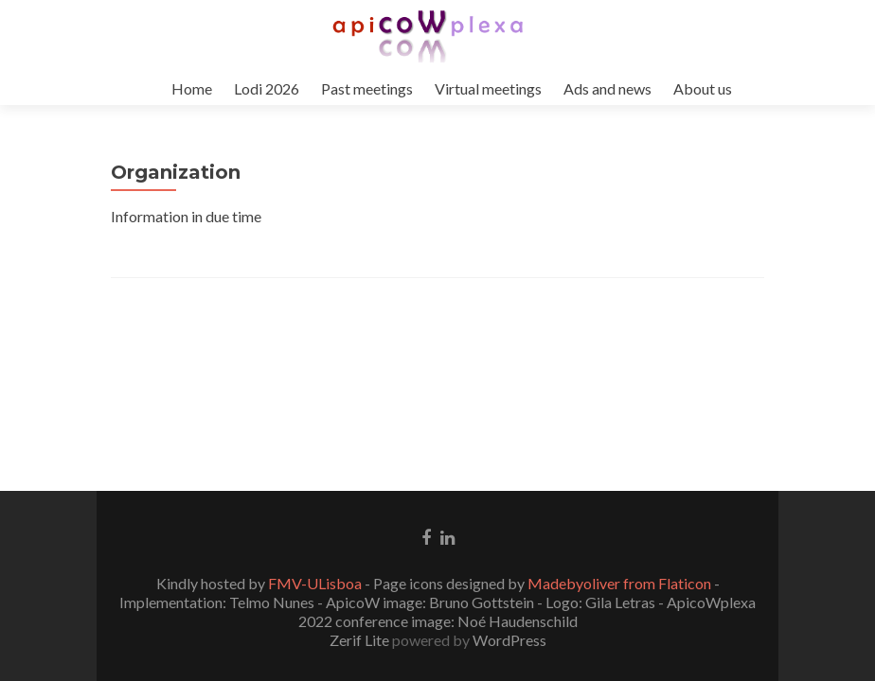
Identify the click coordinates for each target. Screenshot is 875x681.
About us (702, 88)
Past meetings (367, 88)
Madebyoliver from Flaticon (619, 583)
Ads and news (607, 88)
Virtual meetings (488, 88)
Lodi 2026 (266, 88)
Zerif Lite (361, 640)
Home (191, 88)
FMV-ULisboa (315, 583)
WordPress (508, 640)
